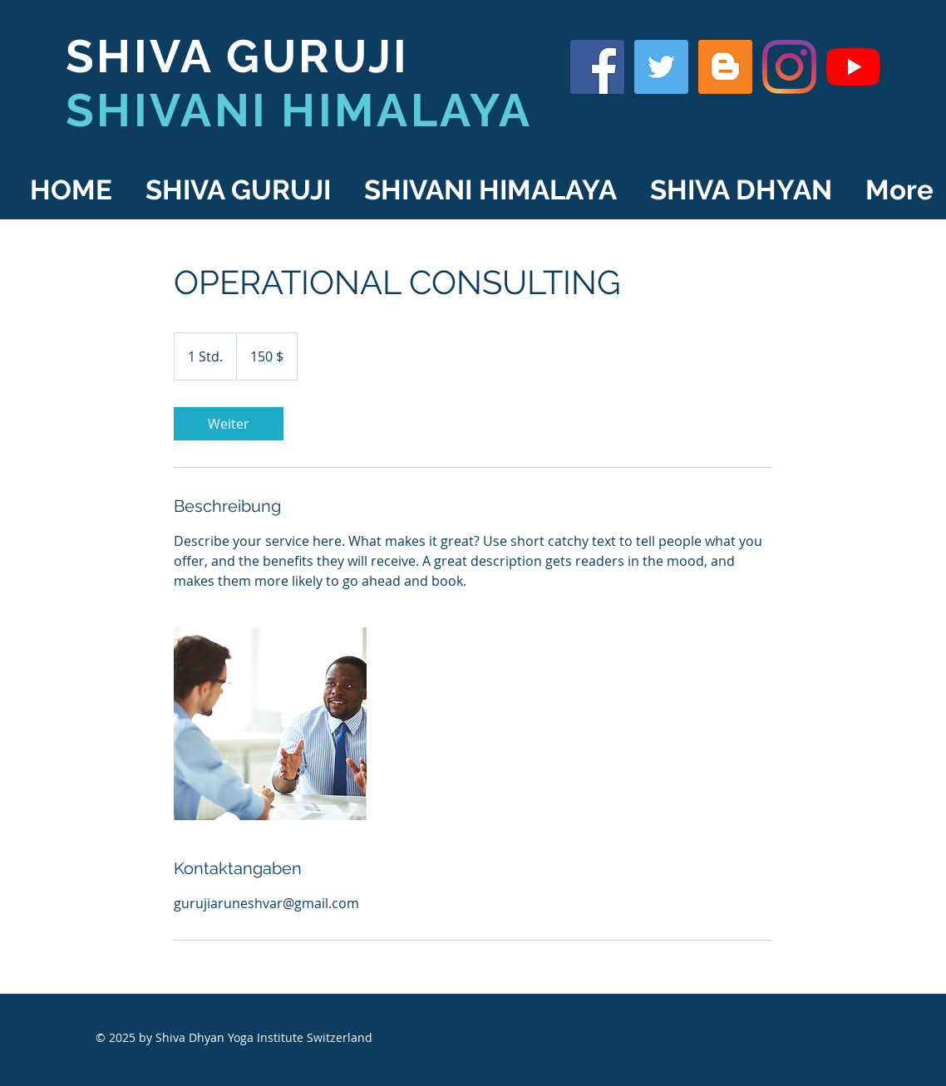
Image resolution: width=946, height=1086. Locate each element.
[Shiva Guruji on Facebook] (597, 67)
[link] (228, 423)
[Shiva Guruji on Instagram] (789, 67)
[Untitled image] (270, 723)
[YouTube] (853, 67)
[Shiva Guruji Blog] (725, 67)
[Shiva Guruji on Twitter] (661, 67)
